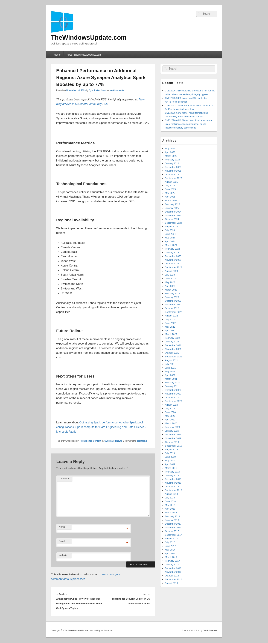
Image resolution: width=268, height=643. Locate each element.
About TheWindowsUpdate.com (84, 54)
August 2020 (171, 404)
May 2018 (170, 505)
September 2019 (173, 445)
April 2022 (170, 330)
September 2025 (173, 178)
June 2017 (170, 546)
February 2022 (172, 338)
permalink (142, 441)
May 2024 (170, 237)
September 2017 (173, 535)
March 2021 (171, 379)
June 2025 (170, 189)
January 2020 (172, 430)
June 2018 (170, 501)
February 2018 (172, 516)
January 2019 (172, 475)
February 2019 (172, 471)
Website (63, 555)
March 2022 (171, 334)
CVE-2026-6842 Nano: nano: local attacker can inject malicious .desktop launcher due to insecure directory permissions (189, 124)
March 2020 (171, 423)
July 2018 (170, 497)
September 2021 (173, 356)
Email (62, 541)
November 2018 (173, 482)
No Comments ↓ (118, 90)
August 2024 (171, 226)
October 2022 (172, 308)
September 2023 (173, 267)
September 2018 (173, 490)
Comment (64, 478)
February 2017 (172, 561)
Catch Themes (210, 630)
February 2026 (172, 159)
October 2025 (172, 174)
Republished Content (90, 441)
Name (62, 526)
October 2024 (172, 219)
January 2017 (172, 564)
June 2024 (170, 234)
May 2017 (170, 549)
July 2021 (170, 364)
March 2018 (171, 512)
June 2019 (170, 457)
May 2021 (170, 371)
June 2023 (170, 278)
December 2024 (173, 211)
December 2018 (173, 479)
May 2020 (170, 416)
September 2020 (173, 401)
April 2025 (170, 196)
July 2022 (170, 319)
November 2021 (173, 349)
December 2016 (173, 568)
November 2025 (173, 170)
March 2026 (171, 156)
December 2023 (173, 256)
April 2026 (170, 152)
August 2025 (171, 182)
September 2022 (173, 312)
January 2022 (172, 341)
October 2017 (172, 531)
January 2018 (172, 520)
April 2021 (170, 375)
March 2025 (171, 200)
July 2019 (170, 453)
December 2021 (173, 345)
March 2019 (171, 468)
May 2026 (170, 148)
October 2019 (172, 442)
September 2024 (173, 223)
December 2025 (173, 167)
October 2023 (172, 263)
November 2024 (173, 215)
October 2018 (172, 486)
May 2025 (170, 193)
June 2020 (170, 412)
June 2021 (170, 367)
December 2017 (173, 523)
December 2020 (173, 390)
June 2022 (170, 323)
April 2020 (170, 419)
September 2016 (173, 579)
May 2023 (170, 282)
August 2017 (171, 538)
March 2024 (171, 245)
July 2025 (170, 185)
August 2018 (171, 494)
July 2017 (170, 542)
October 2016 (172, 575)
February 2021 (172, 382)
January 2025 (172, 208)
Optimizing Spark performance (98, 422)
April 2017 (170, 553)
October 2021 (172, 352)
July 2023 (170, 274)
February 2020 (172, 427)
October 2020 (172, 397)
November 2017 (173, 527)
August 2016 (171, 583)
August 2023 (171, 271)
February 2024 (172, 248)
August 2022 (171, 315)
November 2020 (173, 393)
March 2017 (171, 557)
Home (57, 54)
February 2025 (172, 204)
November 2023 (173, 260)
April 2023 (170, 286)
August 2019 (171, 449)
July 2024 (170, 230)
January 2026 (172, 163)
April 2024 (170, 241)
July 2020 (170, 408)
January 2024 (172, 252)
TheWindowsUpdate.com (89, 37)
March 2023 (171, 289)
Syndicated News (97, 90)
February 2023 (172, 293)
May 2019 (170, 460)
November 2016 (173, 572)
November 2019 (173, 438)
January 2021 (172, 386)
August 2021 (171, 360)
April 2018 (170, 508)
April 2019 (170, 464)
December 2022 (173, 301)
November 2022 (173, 304)
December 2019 (173, 434)
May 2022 (170, 326)
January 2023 (172, 297)
